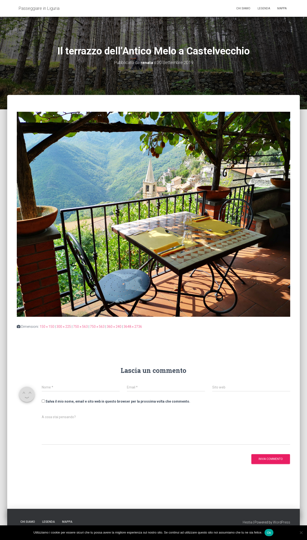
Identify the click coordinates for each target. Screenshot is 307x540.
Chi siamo (243, 8)
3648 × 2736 (133, 326)
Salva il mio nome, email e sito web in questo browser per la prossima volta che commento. (118, 401)
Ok (269, 532)
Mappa (282, 8)
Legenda (264, 8)
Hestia (247, 522)
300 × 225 (63, 326)
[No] (301, 532)
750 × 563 (80, 326)
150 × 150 (47, 326)
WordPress (281, 522)
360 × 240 (114, 326)
